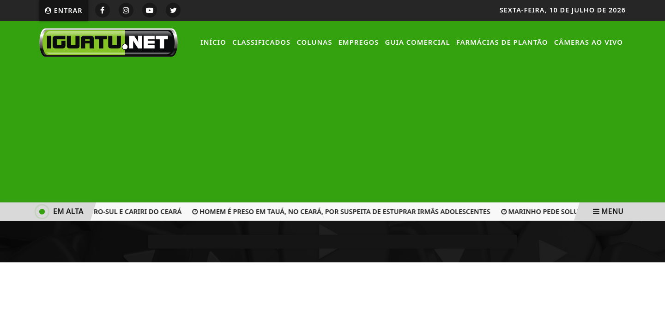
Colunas (314, 42)
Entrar (64, 10)
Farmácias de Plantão (502, 42)
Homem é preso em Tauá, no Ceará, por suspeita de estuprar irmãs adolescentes (342, 211)
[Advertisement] (332, 131)
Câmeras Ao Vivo (588, 42)
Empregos (359, 42)
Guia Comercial (417, 42)
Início (213, 42)
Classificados (261, 42)
